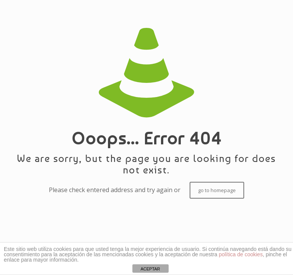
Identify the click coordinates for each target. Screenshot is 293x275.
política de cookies (240, 254)
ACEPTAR (150, 269)
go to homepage (217, 190)
